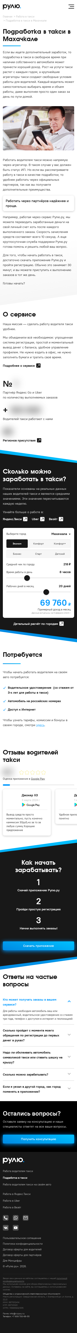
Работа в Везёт (12, 1207)
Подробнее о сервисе (19, 366)
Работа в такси (25, 16)
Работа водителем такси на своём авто (27, 1184)
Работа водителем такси (18, 1171)
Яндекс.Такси (12, 519)
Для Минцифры (12, 1260)
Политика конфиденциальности (23, 1243)
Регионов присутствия (19, 440)
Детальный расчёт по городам (36, 624)
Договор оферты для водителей (22, 1249)
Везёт (53, 519)
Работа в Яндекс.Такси (17, 1194)
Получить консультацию (38, 1139)
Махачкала (59, 534)
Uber (35, 519)
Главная (7, 16)
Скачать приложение (38, 946)
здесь (40, 725)
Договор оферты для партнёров (22, 1255)
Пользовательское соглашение (22, 1238)
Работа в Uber (11, 1200)
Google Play (38, 778)
